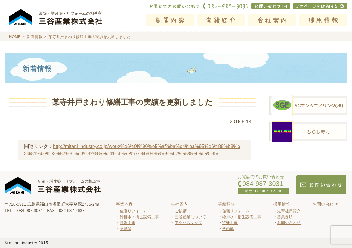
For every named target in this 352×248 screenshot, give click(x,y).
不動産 (125, 228)
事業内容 (170, 20)
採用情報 (323, 20)
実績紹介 (221, 20)
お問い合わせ (289, 222)
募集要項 (285, 217)
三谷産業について (190, 217)
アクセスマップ (188, 222)
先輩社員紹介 (289, 211)
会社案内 (272, 20)
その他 (228, 228)
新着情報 (34, 36)
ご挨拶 (181, 211)
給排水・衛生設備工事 (139, 217)
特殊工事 (127, 222)
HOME (14, 36)
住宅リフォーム (133, 211)
